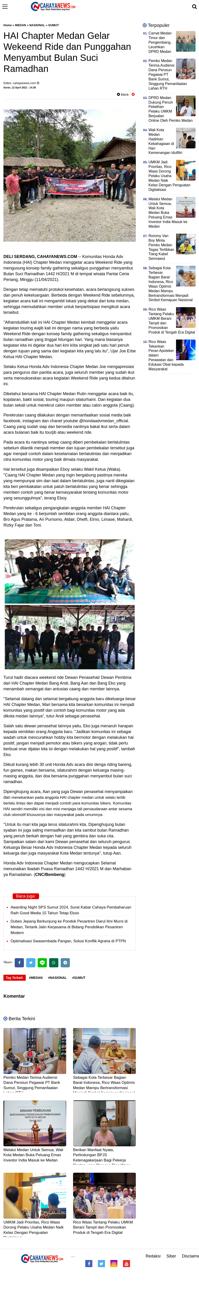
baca (122, 94)
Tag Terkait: (14, 978)
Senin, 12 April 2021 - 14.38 (19, 87)
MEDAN (20, 25)
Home (7, 25)
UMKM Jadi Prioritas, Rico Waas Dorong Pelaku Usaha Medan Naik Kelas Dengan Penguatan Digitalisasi (169, 175)
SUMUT (53, 25)
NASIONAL (37, 25)
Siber (171, 1256)
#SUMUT (78, 978)
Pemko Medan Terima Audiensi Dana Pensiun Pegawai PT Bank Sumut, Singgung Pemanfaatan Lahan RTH (167, 74)
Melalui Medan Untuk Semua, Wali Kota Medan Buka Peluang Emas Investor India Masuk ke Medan (33, 1155)
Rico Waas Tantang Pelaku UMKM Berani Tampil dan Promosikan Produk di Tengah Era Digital (103, 1227)
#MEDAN (36, 978)
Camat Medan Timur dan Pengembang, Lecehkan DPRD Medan (160, 42)
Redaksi (153, 1256)
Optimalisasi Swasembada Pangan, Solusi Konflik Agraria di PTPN (68, 941)
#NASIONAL (57, 978)
